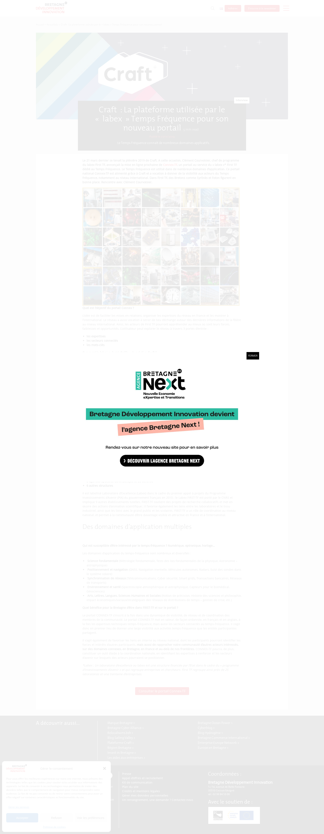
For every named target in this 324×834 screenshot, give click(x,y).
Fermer (252, 355)
